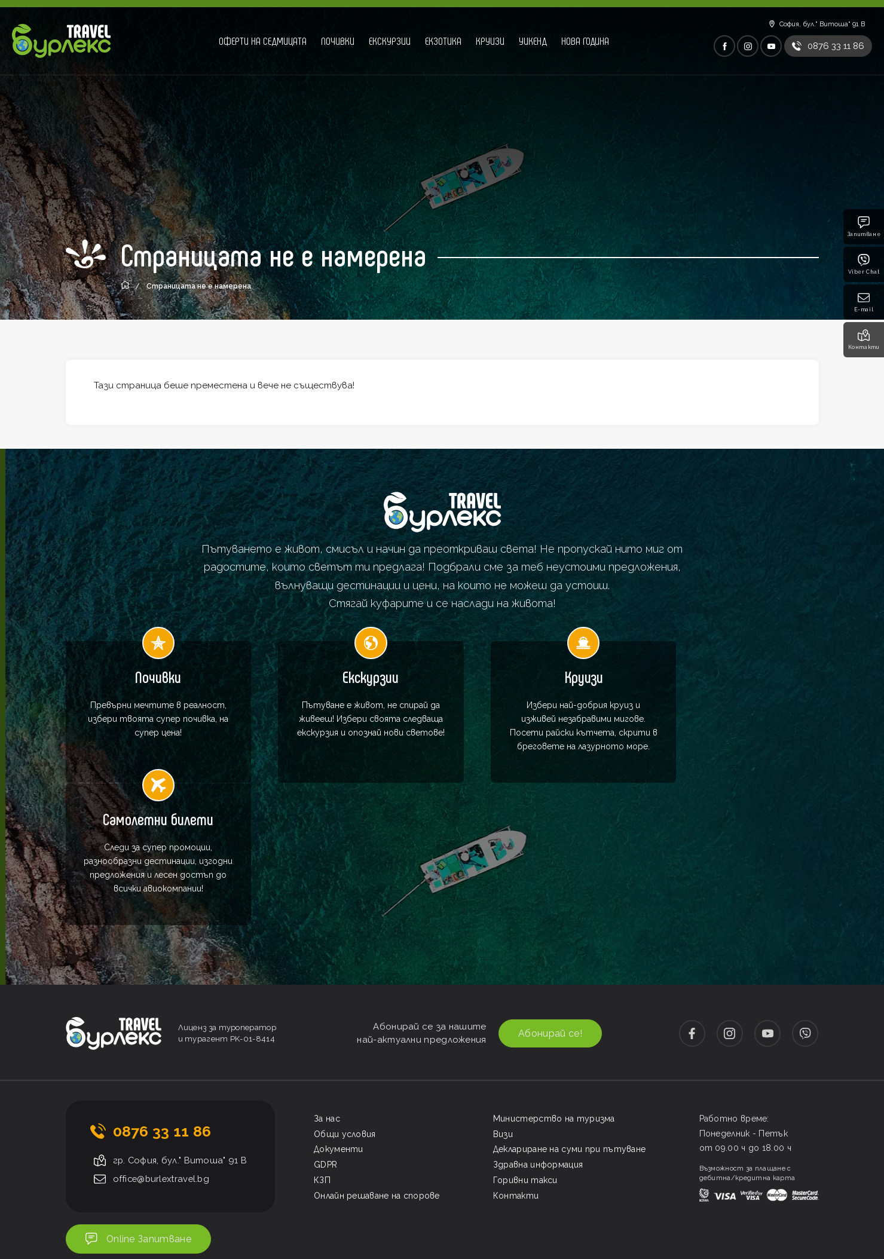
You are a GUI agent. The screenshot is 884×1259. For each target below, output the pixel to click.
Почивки (337, 40)
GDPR (325, 1038)
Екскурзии (390, 40)
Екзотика (443, 40)
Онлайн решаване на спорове (377, 1069)
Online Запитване (140, 1113)
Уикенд (533, 40)
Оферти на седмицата (263, 40)
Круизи (490, 40)
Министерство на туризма (554, 992)
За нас (327, 992)
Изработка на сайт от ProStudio (760, 1168)
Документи (338, 1022)
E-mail (864, 302)
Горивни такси (525, 1053)
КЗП (322, 1053)
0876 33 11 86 (162, 1004)
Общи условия (345, 1007)
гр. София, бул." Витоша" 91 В (181, 1033)
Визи (503, 1007)
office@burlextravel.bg (163, 1052)
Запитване (863, 226)
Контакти (864, 339)
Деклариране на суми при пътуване (569, 1022)
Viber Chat (864, 264)
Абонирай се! (548, 906)
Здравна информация (538, 1038)
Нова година (585, 40)
